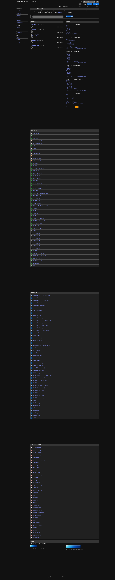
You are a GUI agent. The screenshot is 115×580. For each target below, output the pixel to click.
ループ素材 (19, 10)
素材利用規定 (20, 22)
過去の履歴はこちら (70, 107)
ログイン (89, 4)
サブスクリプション (21, 42)
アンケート (19, 30)
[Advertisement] (64, 119)
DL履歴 (18, 39)
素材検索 (19, 20)
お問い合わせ (20, 32)
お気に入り (19, 37)
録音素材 (19, 15)
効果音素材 (19, 13)
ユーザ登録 (95, 4)
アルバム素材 (20, 18)
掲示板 (18, 27)
